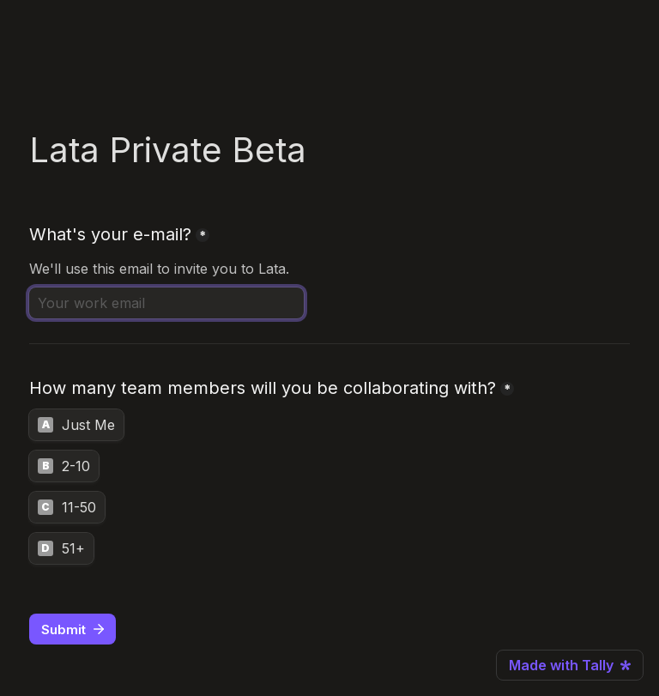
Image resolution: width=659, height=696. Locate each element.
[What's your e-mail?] (166, 302)
